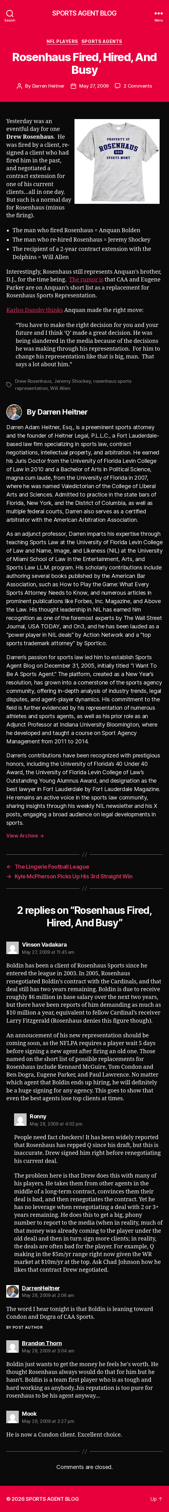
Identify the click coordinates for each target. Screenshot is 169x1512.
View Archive (25, 836)
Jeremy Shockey (72, 381)
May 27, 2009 (94, 86)
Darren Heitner (48, 86)
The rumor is (86, 279)
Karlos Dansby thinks (34, 310)
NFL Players (62, 41)
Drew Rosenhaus (33, 381)
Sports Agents (101, 41)
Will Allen (60, 388)
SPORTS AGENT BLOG (84, 13)
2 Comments (138, 86)
